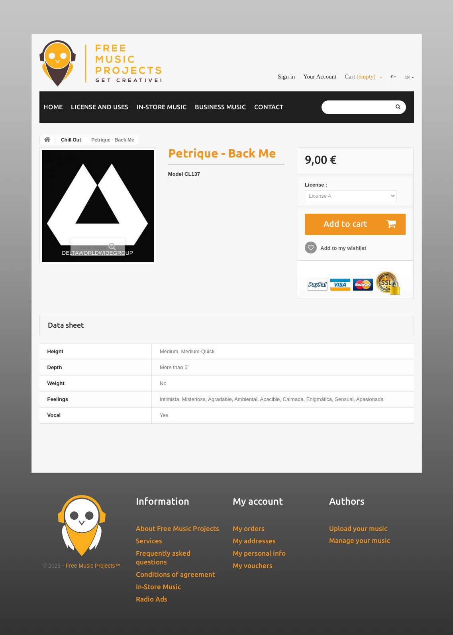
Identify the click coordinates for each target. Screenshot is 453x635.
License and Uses (99, 106)
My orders (249, 528)
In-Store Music (161, 106)
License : (317, 185)
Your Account (319, 76)
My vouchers (253, 565)
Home (53, 106)
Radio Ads (151, 599)
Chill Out (71, 140)
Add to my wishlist (342, 248)
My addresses (254, 541)
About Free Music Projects (177, 528)
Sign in (286, 76)
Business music (220, 106)
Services (149, 541)
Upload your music (358, 528)
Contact (268, 106)
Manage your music (359, 540)
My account (258, 501)
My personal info (259, 553)
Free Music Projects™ (93, 565)
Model (175, 174)
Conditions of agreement (175, 574)
